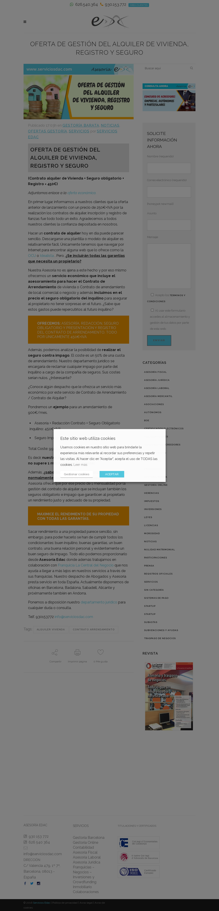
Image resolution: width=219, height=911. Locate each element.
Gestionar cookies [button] (76, 474)
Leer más (80, 464)
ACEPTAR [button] (112, 474)
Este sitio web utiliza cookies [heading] (87, 438)
